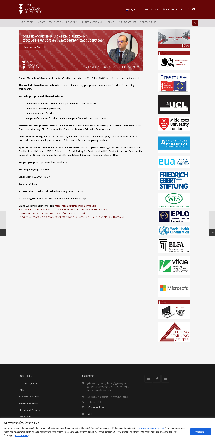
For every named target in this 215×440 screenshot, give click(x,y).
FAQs (21, 390)
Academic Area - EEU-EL (30, 396)
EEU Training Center (28, 383)
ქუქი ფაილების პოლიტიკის (150, 427)
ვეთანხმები (201, 431)
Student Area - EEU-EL (29, 403)
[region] (107, 429)
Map (90, 414)
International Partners (29, 409)
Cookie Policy (22, 435)
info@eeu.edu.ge (174, 9)
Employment (25, 416)
